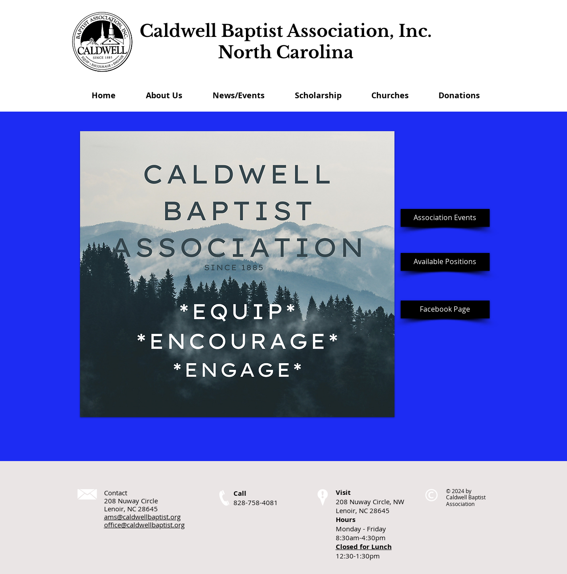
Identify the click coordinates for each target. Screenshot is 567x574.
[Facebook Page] (445, 309)
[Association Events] (445, 218)
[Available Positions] (445, 262)
